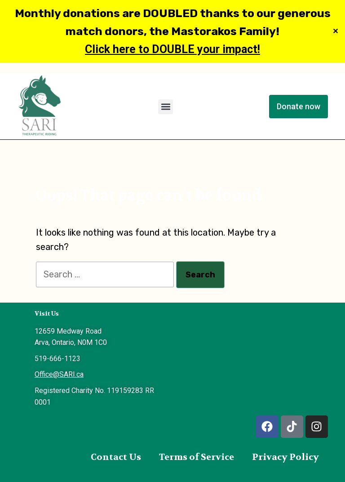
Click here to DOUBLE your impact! (172, 49)
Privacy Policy (285, 457)
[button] (165, 106)
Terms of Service (196, 457)
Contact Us (116, 457)
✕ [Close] (335, 31)
